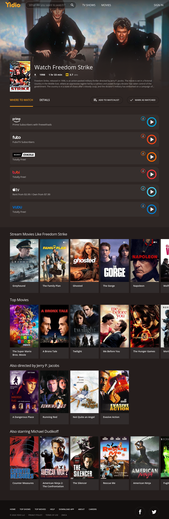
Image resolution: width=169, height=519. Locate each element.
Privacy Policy (35, 515)
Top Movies (40, 509)
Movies (106, 5)
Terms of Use (52, 515)
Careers (93, 509)
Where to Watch (21, 100)
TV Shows (88, 5)
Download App (66, 509)
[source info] (142, 118)
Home (13, 509)
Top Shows (25, 509)
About (81, 509)
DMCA (64, 515)
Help (52, 509)
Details (45, 100)
